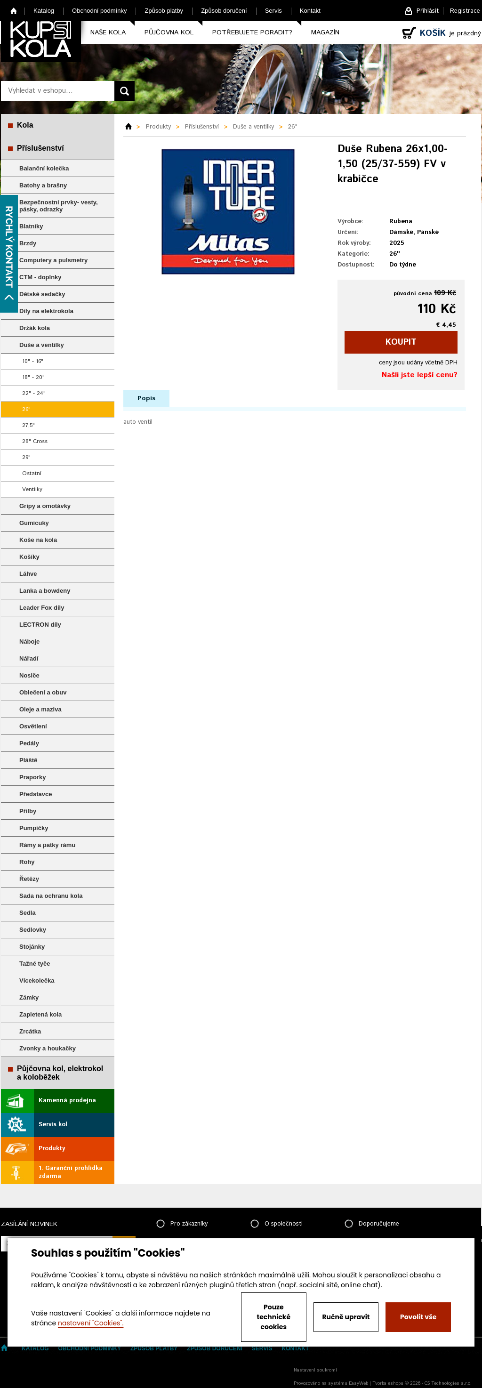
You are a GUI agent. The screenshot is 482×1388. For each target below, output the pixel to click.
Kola (25, 125)
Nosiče (29, 675)
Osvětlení (33, 726)
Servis (273, 10)
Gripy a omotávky (45, 505)
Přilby (27, 811)
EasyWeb (358, 1383)
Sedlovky (32, 929)
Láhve (28, 573)
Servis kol (53, 1124)
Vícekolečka (36, 980)
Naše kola (108, 32)
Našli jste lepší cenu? (420, 375)
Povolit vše (418, 1317)
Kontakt (310, 10)
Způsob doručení (224, 10)
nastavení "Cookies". (90, 1323)
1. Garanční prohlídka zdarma (71, 1172)
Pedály (29, 743)
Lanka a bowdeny (44, 590)
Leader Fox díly (41, 607)
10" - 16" (32, 361)
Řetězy (29, 878)
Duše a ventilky (41, 344)
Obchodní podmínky (99, 10)
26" (26, 409)
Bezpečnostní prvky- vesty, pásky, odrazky (58, 206)
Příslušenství (40, 148)
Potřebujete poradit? (252, 32)
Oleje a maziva (40, 709)
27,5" (28, 425)
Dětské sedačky (42, 294)
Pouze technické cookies (274, 1317)
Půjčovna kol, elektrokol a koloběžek (60, 1073)
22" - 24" (34, 393)
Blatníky (31, 226)
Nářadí (28, 658)
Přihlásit (428, 11)
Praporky (32, 777)
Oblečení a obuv (42, 692)
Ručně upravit (346, 1317)
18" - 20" (33, 377)
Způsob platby (164, 10)
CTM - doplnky (40, 277)
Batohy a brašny (43, 185)
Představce (35, 794)
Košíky (29, 556)
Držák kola (34, 327)
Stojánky (32, 946)
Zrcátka (30, 1031)
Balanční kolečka (44, 168)
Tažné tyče (34, 963)
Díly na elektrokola (46, 311)
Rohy (27, 861)
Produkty (52, 1148)
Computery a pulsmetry (53, 260)
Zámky (29, 997)
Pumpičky (33, 827)
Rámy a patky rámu (47, 844)
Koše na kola (38, 539)
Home (13, 10)
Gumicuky (34, 522)
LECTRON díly (40, 624)
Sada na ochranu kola (50, 895)
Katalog (43, 10)
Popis (146, 398)
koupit (401, 342)
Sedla (27, 912)
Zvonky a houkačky (47, 1048)
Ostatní (31, 473)
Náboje (29, 641)
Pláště (28, 760)
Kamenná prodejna (67, 1100)
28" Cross (35, 441)
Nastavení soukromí (315, 1370)
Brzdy (27, 243)
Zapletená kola (40, 1014)
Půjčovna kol (169, 32)
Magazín (325, 32)
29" (26, 457)
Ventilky (32, 489)
